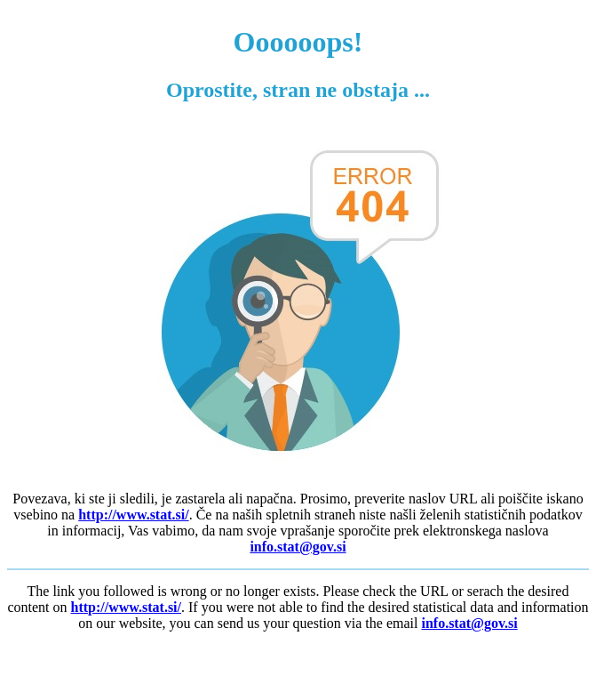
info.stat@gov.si (298, 546)
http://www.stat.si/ (133, 514)
